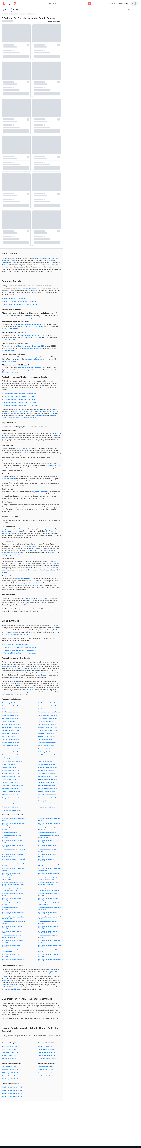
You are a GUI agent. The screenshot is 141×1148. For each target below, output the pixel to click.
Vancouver (5, 268)
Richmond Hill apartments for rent (48, 732)
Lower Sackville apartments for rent (12, 787)
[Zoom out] (138, 1142)
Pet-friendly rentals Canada (10, 1074)
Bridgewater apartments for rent (47, 778)
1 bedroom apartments (26, 413)
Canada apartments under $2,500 (12, 1098)
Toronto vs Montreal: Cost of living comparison (20, 654)
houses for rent (20, 450)
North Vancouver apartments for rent (13, 710)
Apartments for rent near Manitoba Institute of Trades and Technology (48, 891)
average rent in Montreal (32, 350)
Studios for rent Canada (45, 1048)
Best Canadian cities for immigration (16, 646)
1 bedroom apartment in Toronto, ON (29, 337)
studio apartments (16, 415)
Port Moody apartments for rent (47, 716)
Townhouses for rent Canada (10, 1054)
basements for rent (8, 480)
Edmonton (34, 670)
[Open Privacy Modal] (15, 3)
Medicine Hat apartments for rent (12, 762)
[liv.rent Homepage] (7, 3)
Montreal (56, 631)
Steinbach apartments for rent (47, 799)
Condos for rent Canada (9, 1051)
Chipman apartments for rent (46, 750)
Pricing (112, 3)
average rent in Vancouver (34, 328)
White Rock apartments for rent (47, 719)
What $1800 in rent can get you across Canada (20, 303)
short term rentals (30, 419)
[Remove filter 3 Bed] (24, 14)
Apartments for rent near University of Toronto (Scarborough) (49, 933)
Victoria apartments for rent (10, 723)
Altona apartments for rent (10, 805)
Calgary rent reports (9, 363)
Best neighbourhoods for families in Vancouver (20, 395)
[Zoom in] (138, 1139)
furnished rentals (40, 417)
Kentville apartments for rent (10, 784)
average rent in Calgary (32, 361)
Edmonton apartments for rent (11, 750)
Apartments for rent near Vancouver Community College (48, 838)
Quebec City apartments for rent (47, 769)
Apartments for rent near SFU (10, 834)
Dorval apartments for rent (46, 772)
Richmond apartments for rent (47, 707)
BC (11, 264)
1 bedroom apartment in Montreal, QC (30, 348)
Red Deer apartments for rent (46, 753)
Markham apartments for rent (46, 738)
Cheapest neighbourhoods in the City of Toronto (20, 407)
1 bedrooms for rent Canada (46, 1051)
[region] (102, 582)
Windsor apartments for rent (46, 787)
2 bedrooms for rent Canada (46, 1054)
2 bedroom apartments (43, 413)
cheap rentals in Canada (29, 584)
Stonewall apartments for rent (47, 796)
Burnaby (44, 676)
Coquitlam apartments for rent (47, 710)
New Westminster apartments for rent (13, 713)
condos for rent (40, 493)
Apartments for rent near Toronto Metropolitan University (12, 938)
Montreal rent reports (9, 352)
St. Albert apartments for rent (10, 765)
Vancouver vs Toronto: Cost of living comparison (20, 649)
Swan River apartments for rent (11, 811)
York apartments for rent (45, 741)
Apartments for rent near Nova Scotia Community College (13, 914)
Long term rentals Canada (45, 1068)
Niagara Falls (52, 973)
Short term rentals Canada (46, 1071)
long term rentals (14, 419)
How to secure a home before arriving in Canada (20, 306)
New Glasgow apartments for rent (48, 790)
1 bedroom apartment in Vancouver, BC (30, 326)
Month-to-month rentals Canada (47, 1074)
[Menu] (134, 3)
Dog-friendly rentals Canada (10, 1077)
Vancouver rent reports (10, 330)
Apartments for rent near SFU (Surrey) (13, 851)
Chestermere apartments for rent (12, 756)
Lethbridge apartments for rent (11, 759)
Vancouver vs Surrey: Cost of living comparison (20, 652)
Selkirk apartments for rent (10, 796)
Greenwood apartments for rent (47, 781)
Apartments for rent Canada (10, 1048)
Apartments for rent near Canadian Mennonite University (48, 875)
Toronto (52, 266)
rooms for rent (37, 587)
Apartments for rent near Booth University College (11, 875)
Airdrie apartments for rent (10, 753)
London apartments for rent (10, 747)
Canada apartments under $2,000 (12, 1095)
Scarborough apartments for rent (12, 729)
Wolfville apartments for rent (10, 790)
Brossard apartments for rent (10, 775)
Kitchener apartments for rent (47, 744)
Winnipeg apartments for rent (46, 793)
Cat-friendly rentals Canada (10, 1080)
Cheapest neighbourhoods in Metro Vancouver (20, 401)
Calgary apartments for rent (46, 747)
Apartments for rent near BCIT (47, 834)
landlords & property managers (26, 289)
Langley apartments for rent (10, 716)
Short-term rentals (52, 565)
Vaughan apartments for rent (10, 732)
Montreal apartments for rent (46, 765)
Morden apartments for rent (10, 802)
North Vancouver (7, 986)
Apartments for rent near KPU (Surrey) (13, 860)
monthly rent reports (33, 319)
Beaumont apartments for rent (47, 759)
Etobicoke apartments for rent (47, 726)
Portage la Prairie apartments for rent (13, 799)
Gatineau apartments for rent (10, 772)
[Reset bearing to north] (138, 1145)
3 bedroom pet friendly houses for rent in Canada (37, 600)
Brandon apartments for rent (46, 805)
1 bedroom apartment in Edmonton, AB (30, 369)
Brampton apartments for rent (11, 735)
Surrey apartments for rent (10, 707)
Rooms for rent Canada (9, 1060)
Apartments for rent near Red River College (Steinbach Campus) (12, 891)
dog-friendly (50, 533)
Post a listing (123, 3)
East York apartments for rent (10, 741)
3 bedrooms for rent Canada (46, 1057)
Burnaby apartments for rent (46, 704)
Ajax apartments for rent (9, 738)
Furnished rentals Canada (9, 1068)
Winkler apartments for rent (46, 802)
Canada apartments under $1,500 (12, 1091)
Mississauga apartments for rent (47, 729)
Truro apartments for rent (9, 781)
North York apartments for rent (11, 726)
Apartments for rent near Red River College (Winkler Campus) (48, 885)
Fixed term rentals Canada (46, 1077)
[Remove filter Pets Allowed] (34, 14)
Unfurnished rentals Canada (10, 1071)
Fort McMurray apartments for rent (48, 756)
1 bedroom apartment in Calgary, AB (29, 358)
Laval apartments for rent (9, 769)
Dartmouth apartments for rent (11, 778)
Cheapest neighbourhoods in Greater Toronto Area (21, 404)
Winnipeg (24, 636)
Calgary (15, 636)
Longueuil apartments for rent (47, 775)
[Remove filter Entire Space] (17, 14)
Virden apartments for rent (10, 808)
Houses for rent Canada (9, 1057)
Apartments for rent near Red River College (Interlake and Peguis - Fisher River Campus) (13, 885)
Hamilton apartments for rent (10, 744)
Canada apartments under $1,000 (12, 1088)
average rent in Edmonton (33, 371)
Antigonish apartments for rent (11, 793)
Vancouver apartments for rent (11, 704)
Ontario (4, 264)
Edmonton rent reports (9, 373)
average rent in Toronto (33, 339)
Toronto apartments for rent (46, 723)
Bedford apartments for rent (46, 784)
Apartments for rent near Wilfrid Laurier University (11, 952)
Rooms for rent (7, 508)
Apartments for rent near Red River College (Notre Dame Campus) (48, 880)
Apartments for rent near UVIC (47, 846)
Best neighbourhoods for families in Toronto (19, 398)
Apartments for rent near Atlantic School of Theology (47, 914)
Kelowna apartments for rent (10, 719)
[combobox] (48, 3)
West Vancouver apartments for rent (49, 713)
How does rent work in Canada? (14, 300)
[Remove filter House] (7, 14)
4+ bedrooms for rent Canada (47, 1060)
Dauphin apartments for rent (46, 808)
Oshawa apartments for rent (46, 735)
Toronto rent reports (9, 341)
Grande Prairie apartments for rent (48, 762)
